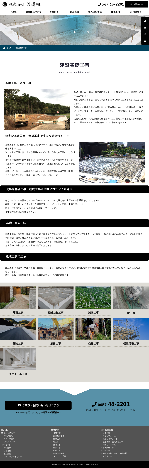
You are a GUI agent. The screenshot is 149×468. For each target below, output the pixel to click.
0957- (111, 407)
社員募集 (7, 451)
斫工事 (56, 442)
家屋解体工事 (108, 448)
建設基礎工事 (58, 436)
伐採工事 (57, 450)
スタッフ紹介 (9, 439)
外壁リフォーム (109, 436)
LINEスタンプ (9, 442)
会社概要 (7, 448)
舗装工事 (57, 445)
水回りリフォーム (110, 439)
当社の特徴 (8, 436)
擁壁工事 (57, 439)
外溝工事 (57, 433)
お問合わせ (135, 12)
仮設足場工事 (58, 453)
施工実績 (74, 12)
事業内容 (54, 12)
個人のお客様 (95, 12)
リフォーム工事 (59, 456)
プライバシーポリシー (13, 457)
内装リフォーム (109, 445)
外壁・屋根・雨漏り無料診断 (115, 453)
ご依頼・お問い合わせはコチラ (38, 407)
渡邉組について (33, 12)
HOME (13, 12)
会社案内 (115, 12)
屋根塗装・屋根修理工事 (113, 442)
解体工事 (57, 448)
